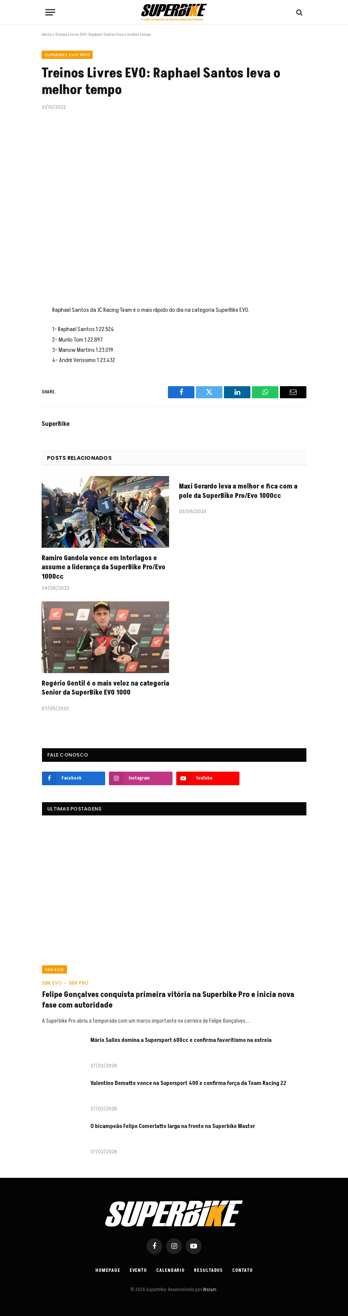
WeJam (209, 1289)
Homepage (107, 1270)
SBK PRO (79, 983)
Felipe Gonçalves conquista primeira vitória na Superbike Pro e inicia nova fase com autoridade (168, 1000)
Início (46, 34)
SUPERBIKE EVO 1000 (67, 55)
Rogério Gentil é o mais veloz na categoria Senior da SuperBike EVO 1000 (105, 688)
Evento (138, 1270)
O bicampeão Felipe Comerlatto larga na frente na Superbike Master (173, 1126)
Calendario (170, 1270)
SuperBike (56, 424)
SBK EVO (54, 969)
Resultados (208, 1270)
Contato (242, 1270)
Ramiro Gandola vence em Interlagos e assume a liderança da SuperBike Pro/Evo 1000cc (103, 567)
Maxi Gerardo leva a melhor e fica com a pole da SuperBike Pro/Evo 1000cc (238, 491)
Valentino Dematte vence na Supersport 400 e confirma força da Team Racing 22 (188, 1083)
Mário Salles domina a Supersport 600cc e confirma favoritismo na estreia (181, 1040)
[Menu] (50, 12)
